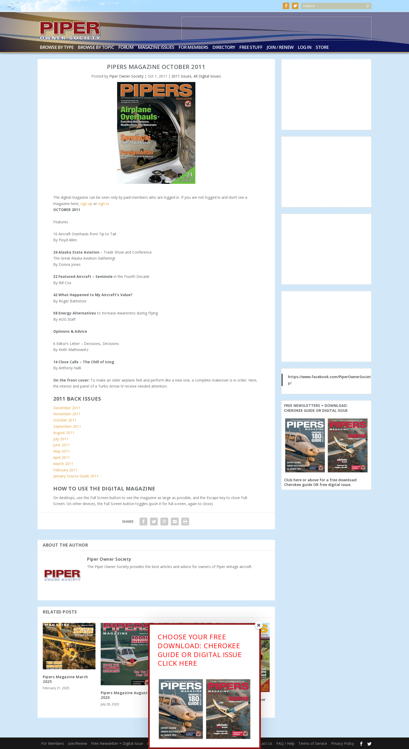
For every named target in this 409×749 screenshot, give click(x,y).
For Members (193, 47)
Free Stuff (250, 47)
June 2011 (61, 444)
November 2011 (67, 413)
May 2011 (61, 451)
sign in (103, 203)
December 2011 (66, 407)
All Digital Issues (207, 76)
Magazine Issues (156, 47)
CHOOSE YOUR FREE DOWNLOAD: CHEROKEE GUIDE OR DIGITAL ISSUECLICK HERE (200, 650)
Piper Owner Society (126, 76)
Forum (126, 47)
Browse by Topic (96, 47)
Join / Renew (280, 47)
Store (322, 47)
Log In (304, 47)
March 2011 (63, 463)
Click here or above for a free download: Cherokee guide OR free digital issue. (320, 482)
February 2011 (65, 469)
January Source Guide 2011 (76, 475)
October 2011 (64, 420)
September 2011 (67, 426)
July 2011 (60, 438)
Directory (223, 47)
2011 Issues (181, 76)
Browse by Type (57, 47)
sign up (86, 203)
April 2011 (61, 457)
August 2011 (63, 432)
